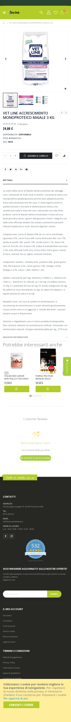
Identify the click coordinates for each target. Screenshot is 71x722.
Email (26, 169)
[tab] (35, 180)
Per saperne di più (15, 698)
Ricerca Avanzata (10, 636)
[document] (35, 695)
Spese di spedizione (11, 673)
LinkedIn (16, 169)
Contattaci (7, 620)
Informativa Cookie (11, 667)
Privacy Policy (9, 662)
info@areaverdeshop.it (13, 521)
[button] (65, 88)
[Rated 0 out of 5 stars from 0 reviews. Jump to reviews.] (15, 124)
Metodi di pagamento (12, 657)
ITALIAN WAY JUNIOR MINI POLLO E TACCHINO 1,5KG (16, 377)
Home (4, 23)
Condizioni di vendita (12, 678)
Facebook (5, 169)
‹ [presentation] (6, 373)
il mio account (9, 626)
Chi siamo (7, 615)
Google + (21, 169)
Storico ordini (9, 631)
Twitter (10, 169)
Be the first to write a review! (35, 458)
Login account (9, 642)
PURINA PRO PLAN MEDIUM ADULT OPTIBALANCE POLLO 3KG (48, 377)
